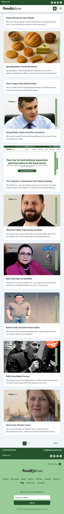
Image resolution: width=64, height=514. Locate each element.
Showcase (15, 479)
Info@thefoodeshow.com (52, 450)
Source (31, 479)
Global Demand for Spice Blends (20, 18)
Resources (30, 483)
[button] (55, 8)
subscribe (41, 483)
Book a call (6, 2)
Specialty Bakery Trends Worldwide (21, 67)
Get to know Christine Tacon (18, 425)
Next (56, 443)
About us (56, 479)
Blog (22, 483)
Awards (48, 479)
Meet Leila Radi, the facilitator (19, 279)
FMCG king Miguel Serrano (17, 376)
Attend (6, 479)
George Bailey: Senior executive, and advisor (25, 132)
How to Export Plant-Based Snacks (21, 83)
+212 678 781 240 (9, 450)
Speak (23, 479)
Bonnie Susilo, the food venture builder (23, 327)
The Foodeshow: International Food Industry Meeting (29, 181)
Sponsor (39, 479)
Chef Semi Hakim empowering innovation (24, 230)
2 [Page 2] (28, 443)
